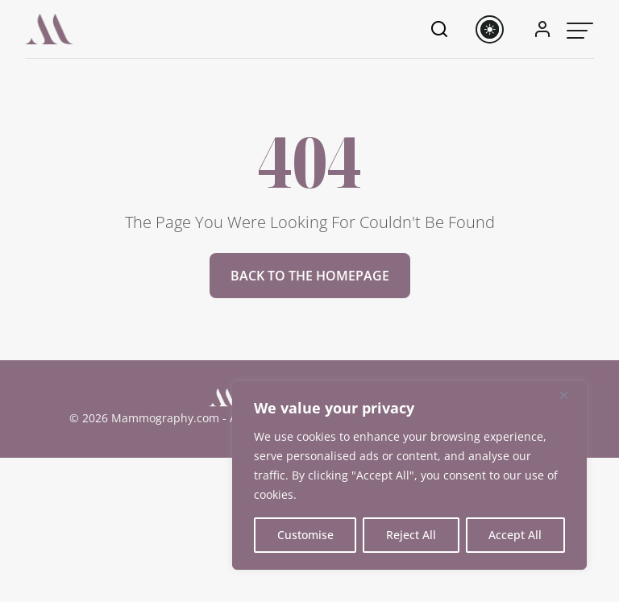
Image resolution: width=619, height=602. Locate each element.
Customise (305, 534)
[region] (409, 475)
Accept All (515, 534)
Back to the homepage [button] (310, 275)
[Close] (570, 395)
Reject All (411, 534)
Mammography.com (165, 418)
